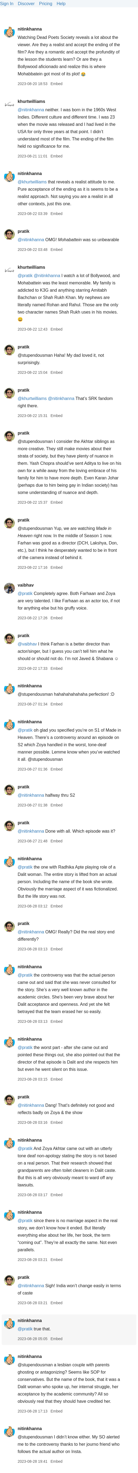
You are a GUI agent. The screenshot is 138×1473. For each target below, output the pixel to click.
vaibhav (26, 585)
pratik (23, 231)
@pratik (25, 275)
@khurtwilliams (32, 182)
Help (61, 3)
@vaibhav (27, 644)
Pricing (45, 3)
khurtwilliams (31, 101)
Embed (56, 84)
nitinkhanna (30, 29)
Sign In (6, 3)
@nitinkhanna (31, 109)
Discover (26, 3)
